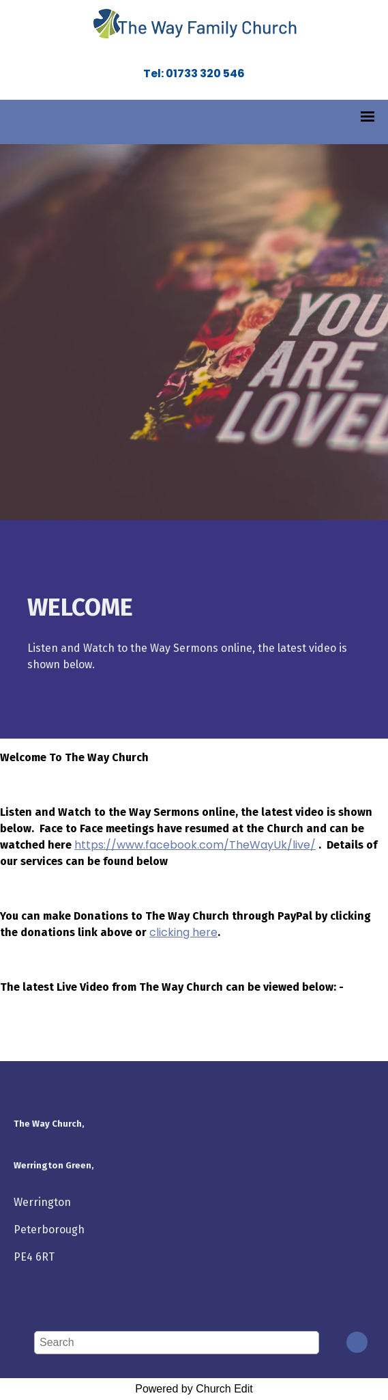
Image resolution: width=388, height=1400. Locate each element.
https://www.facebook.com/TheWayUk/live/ (195, 845)
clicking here (183, 932)
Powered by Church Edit (194, 1389)
